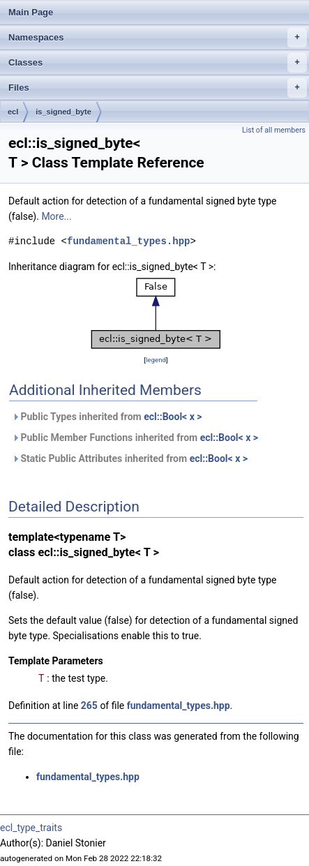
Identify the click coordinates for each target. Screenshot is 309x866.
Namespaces (157, 37)
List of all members (274, 130)
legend (156, 360)
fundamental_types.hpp (128, 241)
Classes (157, 63)
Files (157, 88)
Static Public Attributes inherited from (130, 458)
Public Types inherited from (107, 416)
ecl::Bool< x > (173, 416)
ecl (13, 111)
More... (56, 216)
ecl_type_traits (31, 827)
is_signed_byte (63, 111)
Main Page (30, 12)
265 (89, 705)
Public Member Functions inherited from (135, 437)
